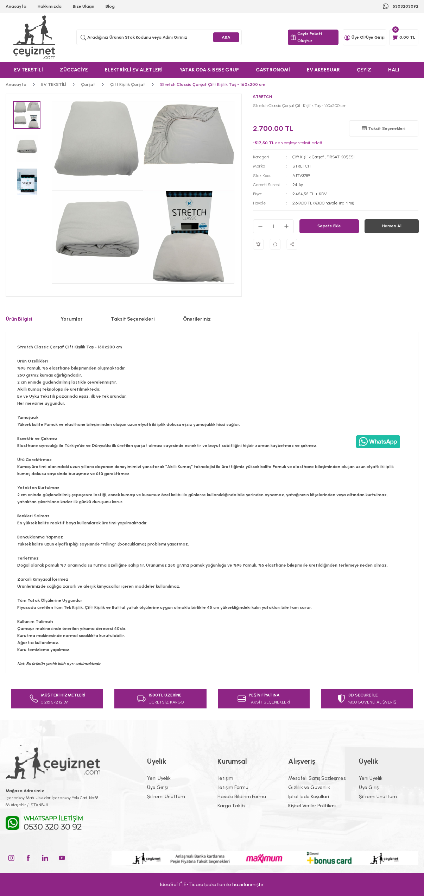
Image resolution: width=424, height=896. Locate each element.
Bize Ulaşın (83, 6)
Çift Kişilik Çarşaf (308, 156)
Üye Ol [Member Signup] (358, 37)
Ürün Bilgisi (19, 319)
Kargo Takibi (231, 806)
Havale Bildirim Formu (241, 797)
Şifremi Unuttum (166, 797)
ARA (226, 37)
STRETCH (301, 166)
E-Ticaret (194, 885)
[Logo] (35, 37)
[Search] (159, 37)
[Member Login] (347, 37)
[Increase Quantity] (286, 226)
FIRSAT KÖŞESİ (341, 156)
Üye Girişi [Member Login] (375, 37)
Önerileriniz (197, 319)
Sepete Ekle (329, 225)
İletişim (225, 778)
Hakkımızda (50, 6)
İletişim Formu (232, 787)
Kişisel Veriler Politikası (312, 806)
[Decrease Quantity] (260, 226)
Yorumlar (72, 319)
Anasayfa (16, 6)
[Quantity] (273, 226)
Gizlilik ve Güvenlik (309, 787)
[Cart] (403, 37)
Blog (110, 6)
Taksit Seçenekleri (133, 319)
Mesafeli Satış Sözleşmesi (317, 778)
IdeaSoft (171, 884)
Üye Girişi (157, 787)
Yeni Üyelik (159, 778)
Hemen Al (391, 225)
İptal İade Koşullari (308, 797)
